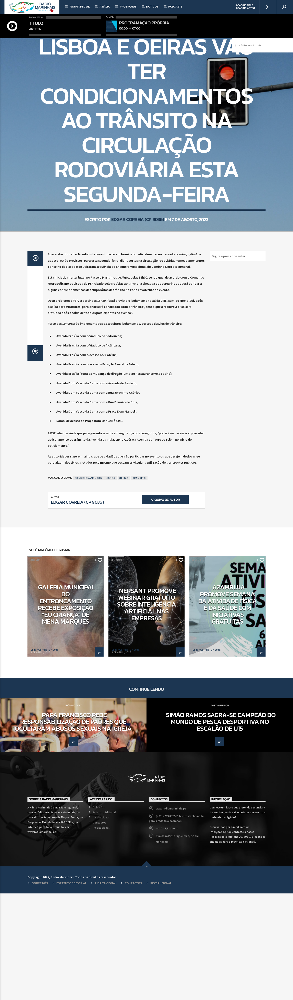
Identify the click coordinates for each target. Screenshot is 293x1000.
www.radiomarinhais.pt (171, 915)
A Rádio (104, 6)
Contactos (99, 929)
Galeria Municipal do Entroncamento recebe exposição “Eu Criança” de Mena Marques (66, 711)
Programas (128, 6)
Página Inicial (80, 6)
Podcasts (175, 6)
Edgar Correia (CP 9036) (137, 284)
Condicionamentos (88, 584)
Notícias (152, 6)
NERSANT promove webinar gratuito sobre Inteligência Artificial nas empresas (146, 710)
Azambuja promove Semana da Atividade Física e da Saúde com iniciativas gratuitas (227, 711)
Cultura (35, 666)
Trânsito (139, 584)
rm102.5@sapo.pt (167, 935)
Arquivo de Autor (165, 606)
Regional (146, 93)
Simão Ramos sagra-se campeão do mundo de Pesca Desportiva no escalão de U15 (221, 828)
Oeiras (124, 584)
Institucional (101, 924)
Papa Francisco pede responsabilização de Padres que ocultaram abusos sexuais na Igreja (73, 828)
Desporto (197, 666)
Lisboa (110, 584)
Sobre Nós (99, 913)
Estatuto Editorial (104, 919)
